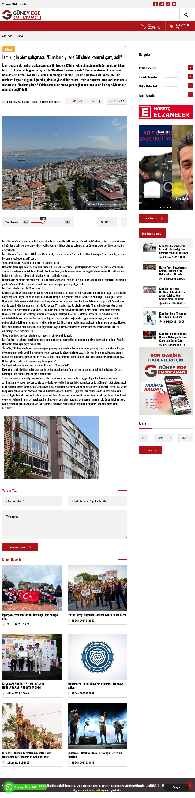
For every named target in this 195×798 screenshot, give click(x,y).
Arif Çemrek (149, 198)
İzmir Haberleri (147, 95)
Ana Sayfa (7, 36)
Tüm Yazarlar (153, 218)
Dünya (20, 36)
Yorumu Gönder (20, 547)
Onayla (176, 787)
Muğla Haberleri (148, 86)
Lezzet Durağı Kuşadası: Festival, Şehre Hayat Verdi (97, 615)
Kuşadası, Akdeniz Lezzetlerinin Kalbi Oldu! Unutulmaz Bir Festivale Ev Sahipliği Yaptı (26, 755)
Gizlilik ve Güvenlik (91, 790)
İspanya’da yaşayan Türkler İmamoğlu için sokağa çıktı (30, 616)
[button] (160, 207)
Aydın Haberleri (148, 68)
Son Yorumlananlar (152, 233)
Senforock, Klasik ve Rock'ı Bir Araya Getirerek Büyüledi (95, 755)
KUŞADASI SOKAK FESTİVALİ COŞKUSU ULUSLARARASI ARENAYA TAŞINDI (24, 685)
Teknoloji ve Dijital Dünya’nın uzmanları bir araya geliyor (95, 685)
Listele (150, 450)
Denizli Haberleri (148, 77)
